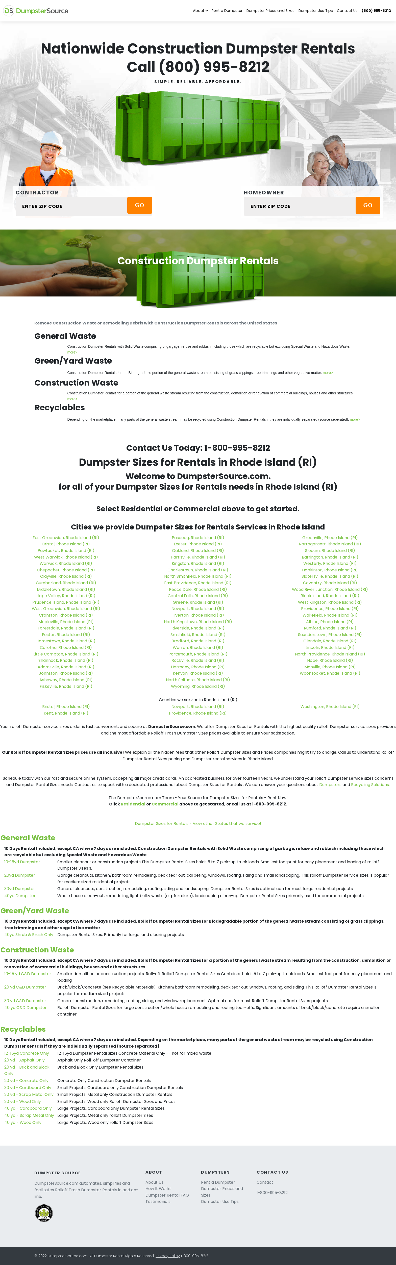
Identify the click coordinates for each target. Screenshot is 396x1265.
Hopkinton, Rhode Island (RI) (330, 570)
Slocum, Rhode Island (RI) (330, 550)
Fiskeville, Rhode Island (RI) (66, 686)
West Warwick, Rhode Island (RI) (66, 557)
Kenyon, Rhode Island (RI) (198, 673)
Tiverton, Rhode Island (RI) (198, 615)
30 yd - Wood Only (22, 1101)
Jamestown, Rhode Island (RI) (66, 641)
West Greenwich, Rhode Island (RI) (66, 609)
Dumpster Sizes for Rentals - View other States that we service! (198, 823)
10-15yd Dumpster (22, 862)
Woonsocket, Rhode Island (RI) (330, 673)
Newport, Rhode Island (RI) (197, 609)
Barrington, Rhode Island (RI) (330, 557)
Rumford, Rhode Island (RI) (330, 628)
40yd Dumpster (20, 896)
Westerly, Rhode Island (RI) (330, 563)
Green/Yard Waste (35, 911)
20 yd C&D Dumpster (25, 987)
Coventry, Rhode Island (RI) (330, 583)
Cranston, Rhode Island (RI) (66, 615)
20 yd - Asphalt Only (24, 1060)
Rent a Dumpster (227, 10)
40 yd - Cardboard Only (28, 1108)
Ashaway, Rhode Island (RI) (66, 680)
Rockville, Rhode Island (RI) (197, 660)
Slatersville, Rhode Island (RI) (330, 576)
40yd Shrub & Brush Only (28, 935)
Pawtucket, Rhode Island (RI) (66, 550)
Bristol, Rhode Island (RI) (66, 544)
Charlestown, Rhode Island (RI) (197, 570)
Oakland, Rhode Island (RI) (198, 550)
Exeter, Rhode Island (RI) (198, 544)
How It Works (158, 1189)
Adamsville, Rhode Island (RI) (66, 667)
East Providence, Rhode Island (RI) (198, 583)
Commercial (165, 804)
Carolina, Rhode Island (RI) (66, 647)
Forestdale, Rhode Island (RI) (66, 628)
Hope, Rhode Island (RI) (330, 660)
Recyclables (23, 1029)
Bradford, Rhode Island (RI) (198, 641)
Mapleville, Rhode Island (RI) (66, 622)
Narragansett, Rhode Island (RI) (330, 544)
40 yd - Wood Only (22, 1122)
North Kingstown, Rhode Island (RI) (198, 622)
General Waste (28, 838)
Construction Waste (37, 950)
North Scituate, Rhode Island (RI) (198, 680)
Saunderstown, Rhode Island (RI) (330, 635)
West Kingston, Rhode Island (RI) (330, 602)
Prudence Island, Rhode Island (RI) (66, 602)
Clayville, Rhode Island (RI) (66, 576)
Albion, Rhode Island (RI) (330, 622)
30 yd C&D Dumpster (25, 1001)
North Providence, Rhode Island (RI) (330, 654)
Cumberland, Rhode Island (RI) (66, 583)
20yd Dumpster (19, 875)
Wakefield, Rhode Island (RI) (330, 615)
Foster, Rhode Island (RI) (66, 635)
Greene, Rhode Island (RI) (198, 602)
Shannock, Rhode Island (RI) (65, 660)
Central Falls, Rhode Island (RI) (198, 596)
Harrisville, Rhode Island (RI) (198, 557)
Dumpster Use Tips (316, 10)
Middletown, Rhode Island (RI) (66, 589)
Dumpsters (330, 785)
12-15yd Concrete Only (26, 1053)
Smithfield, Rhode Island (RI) (198, 635)
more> (72, 352)
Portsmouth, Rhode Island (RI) (198, 654)
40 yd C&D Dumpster (25, 1007)
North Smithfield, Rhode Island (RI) (198, 576)
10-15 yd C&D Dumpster (27, 974)
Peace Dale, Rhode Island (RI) (198, 589)
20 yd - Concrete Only (26, 1080)
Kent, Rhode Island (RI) (66, 713)
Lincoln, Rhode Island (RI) (330, 647)
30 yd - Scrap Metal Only (29, 1094)
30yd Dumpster (19, 889)
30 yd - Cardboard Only (27, 1088)
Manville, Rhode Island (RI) (330, 667)
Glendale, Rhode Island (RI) (330, 641)
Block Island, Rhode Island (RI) (330, 596)
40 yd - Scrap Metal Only (29, 1115)
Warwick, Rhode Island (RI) (66, 563)
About (198, 10)
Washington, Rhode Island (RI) (330, 707)
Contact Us (347, 10)
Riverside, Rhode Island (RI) (198, 628)
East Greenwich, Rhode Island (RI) (66, 538)
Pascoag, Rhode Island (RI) (198, 538)
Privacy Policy (168, 1255)
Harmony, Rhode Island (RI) (198, 667)
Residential (133, 804)
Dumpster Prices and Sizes (270, 10)
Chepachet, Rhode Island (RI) (66, 570)
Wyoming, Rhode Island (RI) (198, 686)
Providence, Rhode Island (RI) (330, 609)
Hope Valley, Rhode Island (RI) (65, 596)
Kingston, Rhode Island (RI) (198, 563)
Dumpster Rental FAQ (167, 1195)
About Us (154, 1182)
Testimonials (157, 1201)
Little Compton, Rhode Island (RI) (65, 654)
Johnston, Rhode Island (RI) (66, 673)
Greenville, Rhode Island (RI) (330, 538)
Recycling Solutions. (370, 785)
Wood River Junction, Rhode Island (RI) (330, 589)
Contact (265, 1182)
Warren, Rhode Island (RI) (198, 647)
